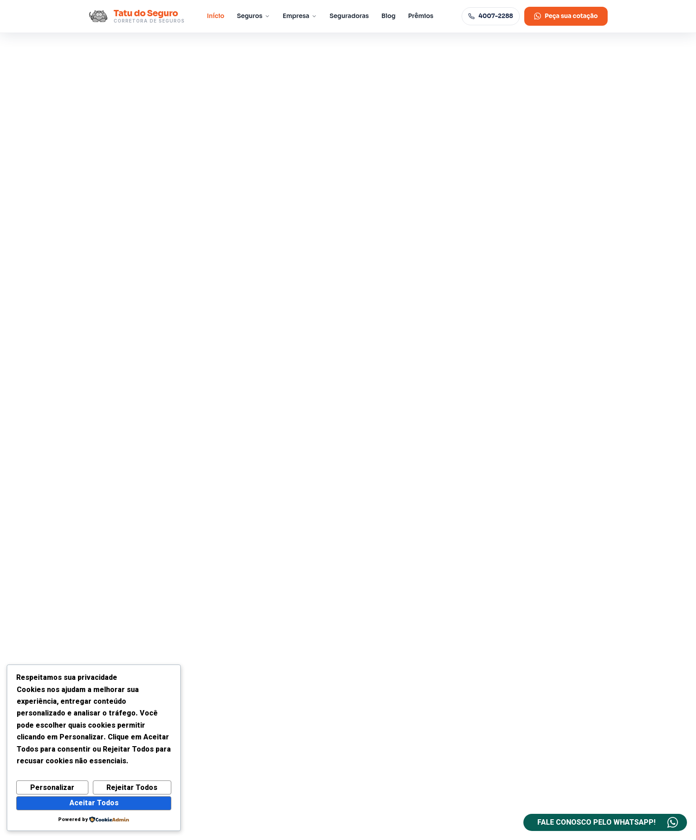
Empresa (300, 16)
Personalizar (52, 787)
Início (215, 16)
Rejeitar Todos (131, 787)
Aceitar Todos (94, 802)
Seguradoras (349, 16)
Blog (388, 16)
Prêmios (420, 16)
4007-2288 (490, 16)
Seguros (253, 16)
